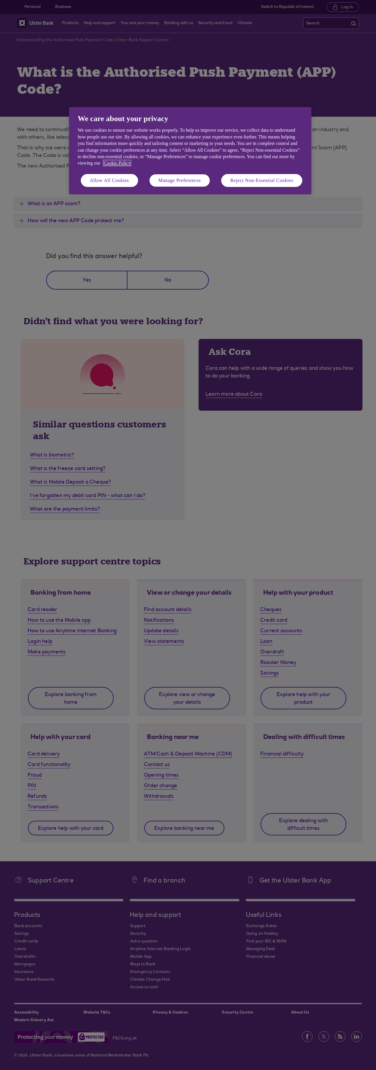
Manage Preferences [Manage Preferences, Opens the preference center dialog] (179, 180)
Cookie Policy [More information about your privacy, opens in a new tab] (117, 162)
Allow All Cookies (109, 180)
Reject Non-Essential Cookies (261, 180)
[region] (190, 150)
